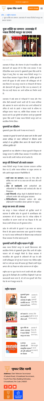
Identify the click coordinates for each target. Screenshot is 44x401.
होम (2, 15)
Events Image (33, 8)
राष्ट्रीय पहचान (11, 15)
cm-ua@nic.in (23, 2)
